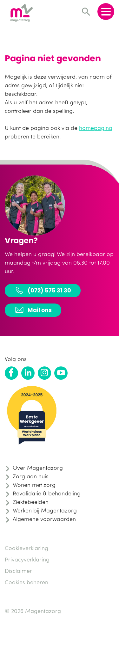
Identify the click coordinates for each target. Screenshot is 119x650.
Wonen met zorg (34, 484)
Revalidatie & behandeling (47, 493)
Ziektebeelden (31, 501)
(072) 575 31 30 (42, 290)
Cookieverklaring (26, 547)
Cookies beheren (26, 582)
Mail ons (33, 310)
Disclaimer (18, 570)
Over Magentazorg (38, 467)
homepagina (95, 127)
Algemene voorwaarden (44, 518)
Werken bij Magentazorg (45, 510)
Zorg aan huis (31, 476)
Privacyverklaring (27, 559)
